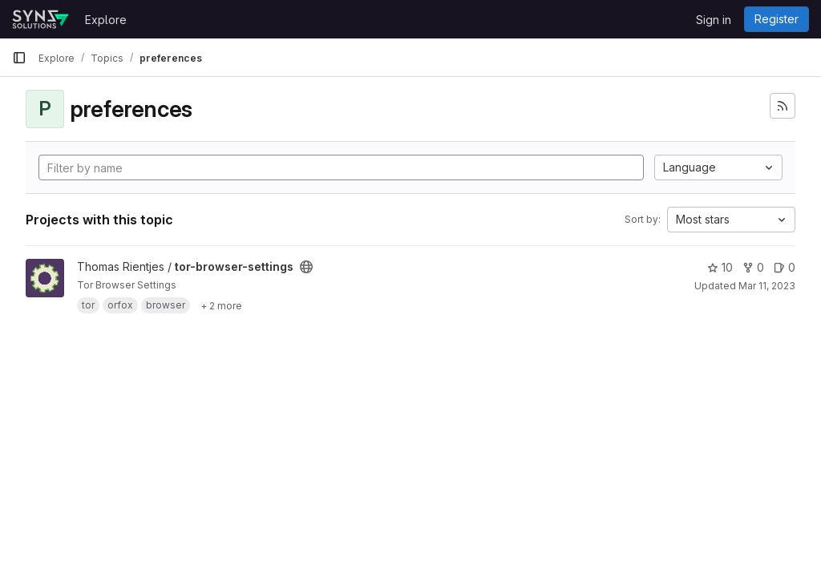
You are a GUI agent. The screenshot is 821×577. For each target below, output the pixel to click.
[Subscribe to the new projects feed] (782, 106)
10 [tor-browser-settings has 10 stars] (720, 267)
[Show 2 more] (221, 305)
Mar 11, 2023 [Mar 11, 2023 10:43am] (766, 286)
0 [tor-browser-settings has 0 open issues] (784, 267)
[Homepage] (40, 19)
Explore (106, 19)
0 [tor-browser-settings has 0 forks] (753, 267)
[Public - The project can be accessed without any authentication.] (306, 266)
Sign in (713, 19)
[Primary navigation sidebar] (19, 58)
